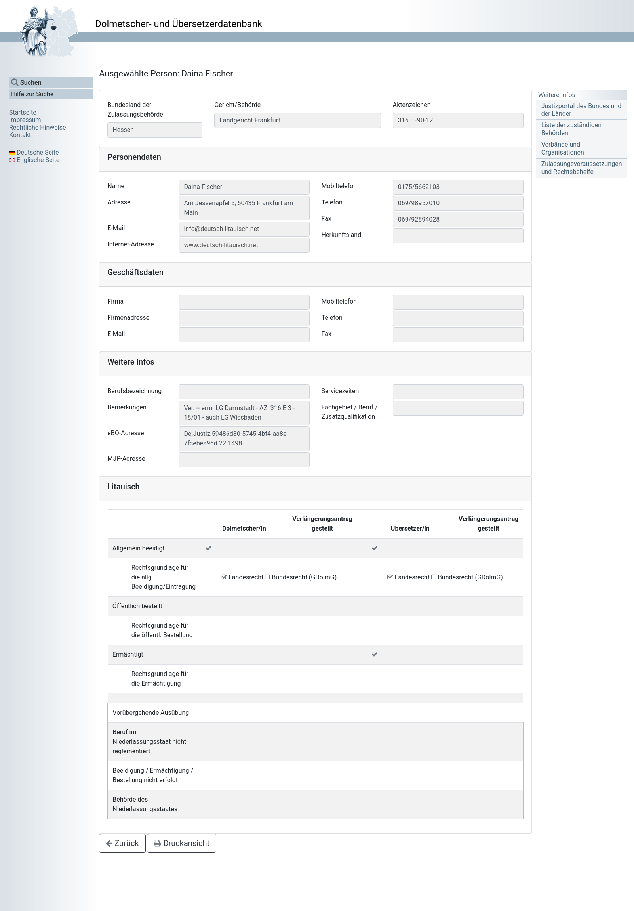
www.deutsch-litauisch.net (221, 245)
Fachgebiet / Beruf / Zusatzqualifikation (350, 411)
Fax (326, 218)
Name (115, 186)
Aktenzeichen (412, 105)
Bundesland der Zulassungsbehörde (135, 109)
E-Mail (116, 228)
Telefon (332, 202)
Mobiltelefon (339, 186)
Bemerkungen (126, 407)
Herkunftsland (342, 235)
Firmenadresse (128, 317)
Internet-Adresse (130, 244)
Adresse (118, 202)
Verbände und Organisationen (562, 148)
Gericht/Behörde (237, 105)
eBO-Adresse (125, 433)
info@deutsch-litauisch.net (221, 229)
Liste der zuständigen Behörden (571, 128)
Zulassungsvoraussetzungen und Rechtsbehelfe (581, 167)
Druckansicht (181, 843)
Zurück (122, 843)
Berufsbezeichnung (134, 391)
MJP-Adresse (126, 458)
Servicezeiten (340, 391)
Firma (115, 301)
